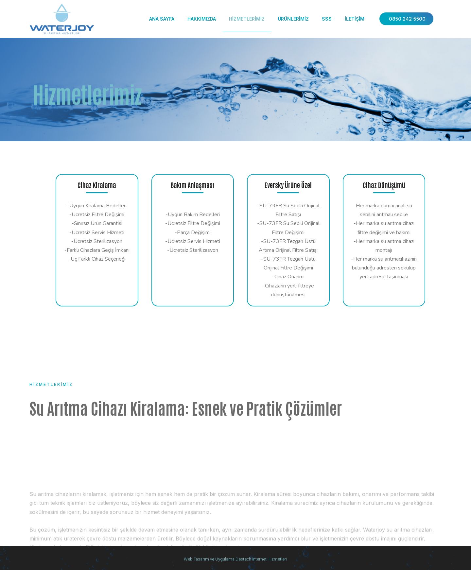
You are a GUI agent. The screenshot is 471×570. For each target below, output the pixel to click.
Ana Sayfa (161, 19)
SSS (327, 19)
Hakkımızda (201, 19)
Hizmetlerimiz (247, 19)
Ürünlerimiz (293, 19)
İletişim (354, 19)
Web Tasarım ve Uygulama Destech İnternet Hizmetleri (235, 559)
